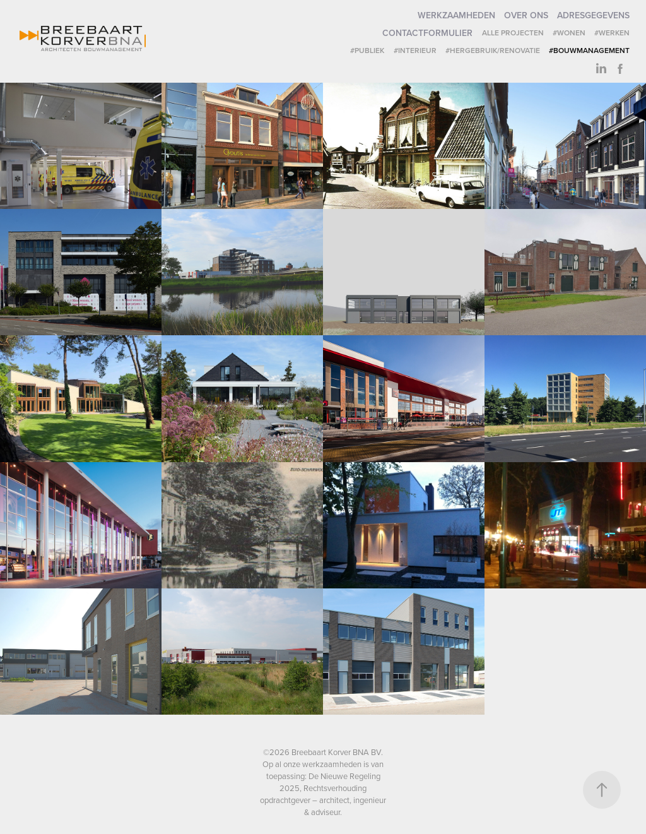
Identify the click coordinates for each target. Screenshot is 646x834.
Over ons (526, 15)
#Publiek (367, 50)
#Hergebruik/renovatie (492, 50)
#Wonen (569, 32)
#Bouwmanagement (589, 50)
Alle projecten (513, 32)
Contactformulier (427, 33)
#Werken (612, 32)
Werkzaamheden (456, 15)
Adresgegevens (593, 15)
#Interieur (415, 50)
